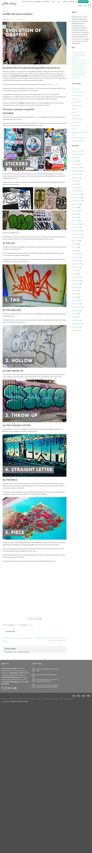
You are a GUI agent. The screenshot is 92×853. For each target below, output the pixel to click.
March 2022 (75, 187)
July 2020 (74, 244)
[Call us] (12, 688)
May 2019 (75, 274)
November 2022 (76, 171)
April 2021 (75, 217)
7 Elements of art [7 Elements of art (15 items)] (77, 52)
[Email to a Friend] (34, 618)
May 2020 (75, 250)
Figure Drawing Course (78, 137)
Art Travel (6, 11)
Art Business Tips (77, 95)
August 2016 (75, 327)
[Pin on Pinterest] (37, 618)
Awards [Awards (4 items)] (75, 55)
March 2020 (75, 254)
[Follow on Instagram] (6, 688)
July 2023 (74, 157)
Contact (65, 1)
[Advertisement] (81, 364)
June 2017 (75, 313)
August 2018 (75, 287)
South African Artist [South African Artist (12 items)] (78, 74)
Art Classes (4, 698)
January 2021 (76, 227)
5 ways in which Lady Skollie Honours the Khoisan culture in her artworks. (47, 686)
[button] (80, 5)
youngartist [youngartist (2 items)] (76, 77)
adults (12, 673)
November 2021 (76, 197)
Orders (71, 1)
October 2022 (76, 174)
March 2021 (75, 221)
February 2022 (76, 191)
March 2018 (75, 300)
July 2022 (74, 181)
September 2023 (77, 154)
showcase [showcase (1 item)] (83, 72)
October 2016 (76, 320)
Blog (59, 1)
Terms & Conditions (47, 698)
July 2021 (74, 207)
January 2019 (76, 284)
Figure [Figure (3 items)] (74, 58)
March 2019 (75, 277)
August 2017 (75, 310)
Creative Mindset (77, 119)
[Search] (76, 1)
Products (46, 1)
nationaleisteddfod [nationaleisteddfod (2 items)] (77, 66)
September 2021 (77, 201)
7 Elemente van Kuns (78, 92)
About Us (30, 1)
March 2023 (75, 164)
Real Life (74, 129)
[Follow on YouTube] (15, 688)
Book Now (38, 1)
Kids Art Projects (77, 102)
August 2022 (75, 177)
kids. (21, 673)
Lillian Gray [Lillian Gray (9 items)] (85, 63)
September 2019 (77, 264)
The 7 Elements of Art (78, 141)
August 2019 (75, 267)
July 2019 (74, 270)
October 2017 (76, 303)
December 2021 (76, 194)
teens (15, 673)
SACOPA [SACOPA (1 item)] (75, 72)
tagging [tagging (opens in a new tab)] (36, 117)
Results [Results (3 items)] (83, 69)
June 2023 (75, 161)
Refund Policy (69, 698)
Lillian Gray (23, 19)
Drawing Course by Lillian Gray (79, 133)
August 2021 (75, 204)
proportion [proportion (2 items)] (75, 69)
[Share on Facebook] (28, 618)
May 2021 (75, 214)
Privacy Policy (59, 698)
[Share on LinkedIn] (40, 618)
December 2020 (76, 230)
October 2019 (76, 260)
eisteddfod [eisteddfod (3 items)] (82, 55)
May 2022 (75, 184)
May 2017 (75, 317)
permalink (30, 625)
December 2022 (76, 167)
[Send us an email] (9, 688)
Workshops (14, 677)
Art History (75, 99)
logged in (15, 652)
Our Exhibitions (76, 122)
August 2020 (75, 240)
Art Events (12, 698)
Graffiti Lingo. (54, 84)
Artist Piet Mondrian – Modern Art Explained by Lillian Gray (46, 680)
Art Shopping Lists (77, 105)
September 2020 (77, 237)
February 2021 (76, 224)
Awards (74, 112)
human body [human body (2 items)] (76, 63)
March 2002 (75, 330)
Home (24, 1)
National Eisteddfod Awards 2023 (46, 674)
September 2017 (77, 307)
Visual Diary (75, 89)
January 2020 (76, 257)
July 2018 (74, 290)
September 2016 (77, 323)
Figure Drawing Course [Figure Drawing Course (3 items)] (78, 60)
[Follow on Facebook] (2, 688)
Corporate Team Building (10, 681)
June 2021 (75, 211)
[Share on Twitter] (31, 618)
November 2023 (76, 151)
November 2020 (76, 234)
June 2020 (75, 247)
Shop (54, 1)
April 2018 (75, 297)
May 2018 (75, 294)
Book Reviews (76, 115)
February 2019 (76, 280)
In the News (75, 125)
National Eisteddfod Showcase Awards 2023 (47, 669)
